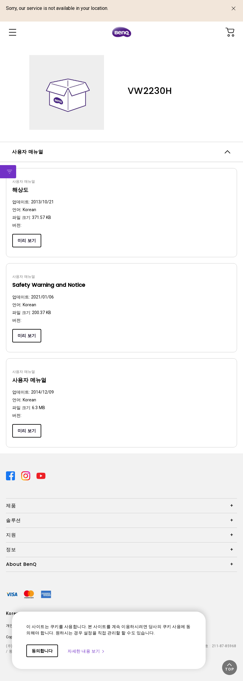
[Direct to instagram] (26, 475)
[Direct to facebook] (11, 475)
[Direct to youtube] (40, 475)
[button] (229, 667)
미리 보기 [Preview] (27, 240)
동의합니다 (42, 651)
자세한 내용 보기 (86, 651)
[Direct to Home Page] (121, 32)
